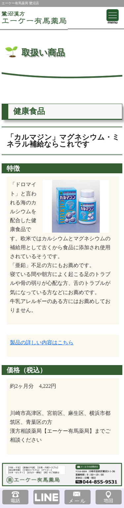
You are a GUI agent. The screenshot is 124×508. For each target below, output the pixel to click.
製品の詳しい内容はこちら (41, 342)
